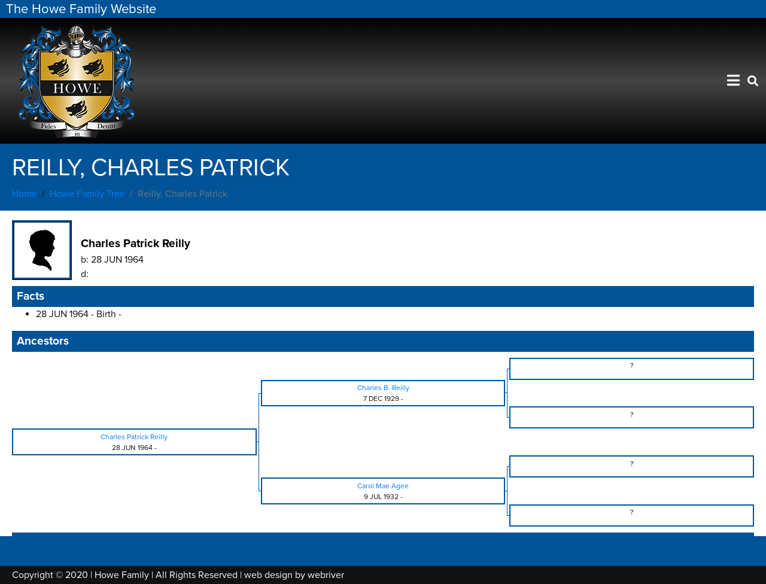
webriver (326, 575)
